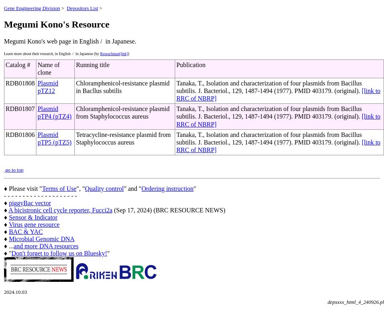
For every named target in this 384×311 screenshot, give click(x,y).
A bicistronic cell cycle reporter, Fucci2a (60, 210)
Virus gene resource (34, 224)
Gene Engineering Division (32, 8)
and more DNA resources (46, 246)
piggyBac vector (30, 203)
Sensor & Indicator (33, 217)
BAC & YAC (26, 231)
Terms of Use (59, 188)
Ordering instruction (168, 188)
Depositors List (82, 8)
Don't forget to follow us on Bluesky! (59, 253)
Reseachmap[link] (114, 54)
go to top (14, 170)
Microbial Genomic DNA (41, 239)
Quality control (104, 188)
